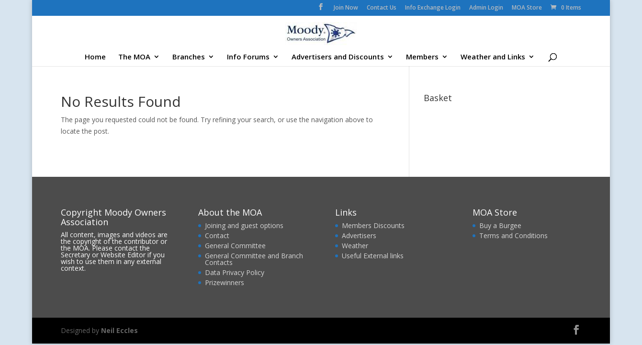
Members (422, 57)
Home (95, 57)
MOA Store (527, 8)
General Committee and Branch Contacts (254, 259)
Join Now (346, 8)
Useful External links (373, 255)
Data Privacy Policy (234, 272)
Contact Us (381, 8)
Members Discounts (373, 225)
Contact (217, 235)
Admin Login (486, 8)
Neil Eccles (119, 330)
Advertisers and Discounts (338, 57)
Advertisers (359, 235)
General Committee (235, 245)
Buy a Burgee (501, 225)
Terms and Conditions (513, 235)
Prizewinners (224, 282)
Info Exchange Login (433, 8)
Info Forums (248, 57)
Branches (188, 57)
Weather (355, 245)
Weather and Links (493, 57)
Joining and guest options (244, 225)
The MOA (134, 57)
